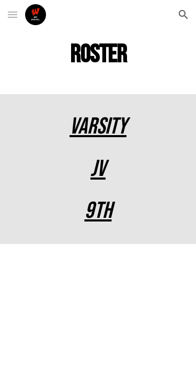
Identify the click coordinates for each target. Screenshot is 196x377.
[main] (98, 55)
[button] (12, 14)
